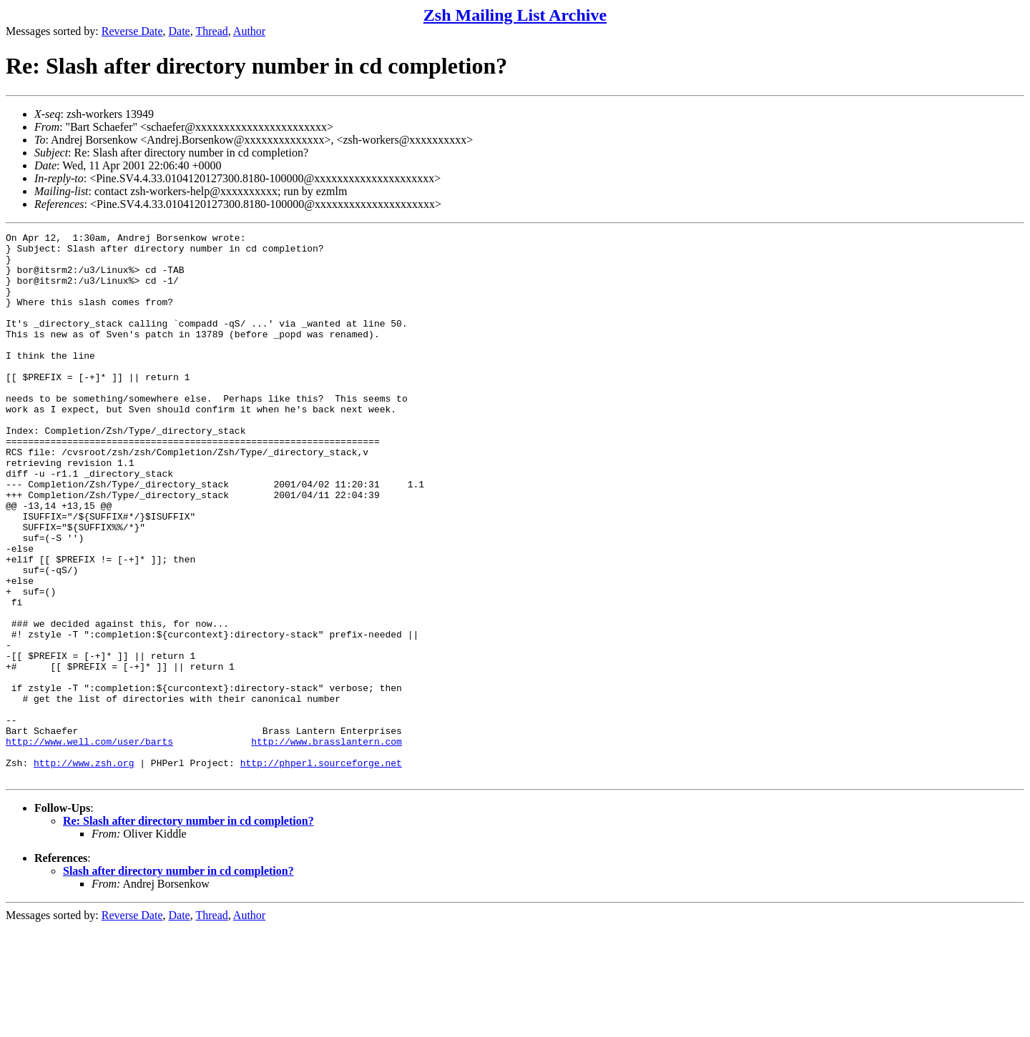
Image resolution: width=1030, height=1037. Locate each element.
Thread (211, 31)
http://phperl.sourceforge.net (321, 869)
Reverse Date (132, 31)
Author (249, 31)
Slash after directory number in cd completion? (178, 980)
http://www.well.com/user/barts (89, 844)
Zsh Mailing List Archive (515, 15)
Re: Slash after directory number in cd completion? (188, 930)
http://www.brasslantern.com (326, 844)
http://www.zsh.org (84, 869)
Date (179, 31)
